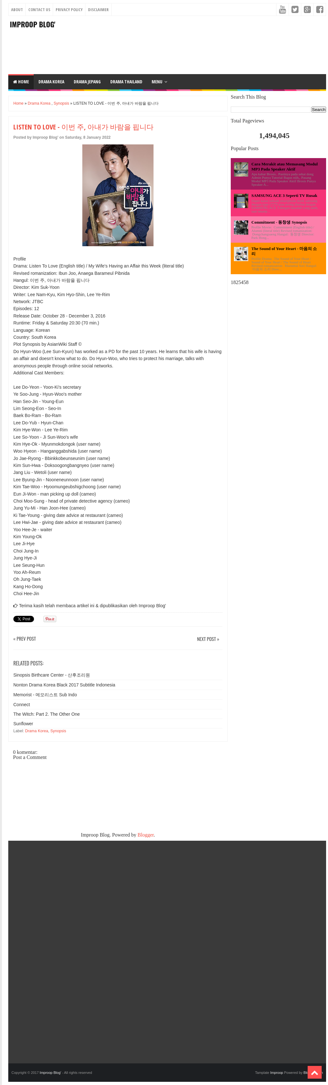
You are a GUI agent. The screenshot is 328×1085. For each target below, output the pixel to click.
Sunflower (23, 723)
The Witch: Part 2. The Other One (46, 714)
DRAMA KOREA (51, 82)
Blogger (146, 835)
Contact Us (39, 9)
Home (21, 82)
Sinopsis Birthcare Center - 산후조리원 (51, 675)
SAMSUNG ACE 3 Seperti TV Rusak (284, 195)
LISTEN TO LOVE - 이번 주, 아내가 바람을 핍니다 (83, 126)
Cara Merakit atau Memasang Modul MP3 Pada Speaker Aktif (284, 166)
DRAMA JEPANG (87, 82)
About (17, 9)
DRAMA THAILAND (126, 82)
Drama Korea (39, 103)
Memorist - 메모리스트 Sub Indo (45, 694)
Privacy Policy (69, 9)
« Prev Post (24, 639)
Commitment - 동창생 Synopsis (279, 222)
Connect (21, 704)
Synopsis (61, 103)
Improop (276, 1073)
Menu (157, 82)
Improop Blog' (32, 24)
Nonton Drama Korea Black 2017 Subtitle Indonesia (64, 684)
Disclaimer (98, 9)
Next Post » (208, 639)
